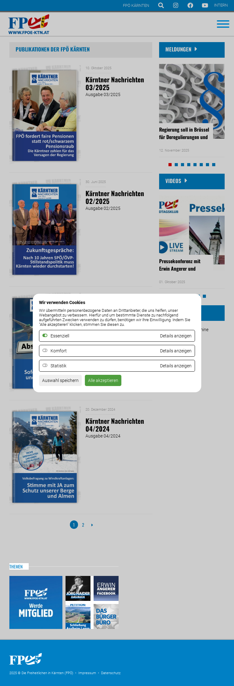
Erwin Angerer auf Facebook (105, 589)
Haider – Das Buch (79, 589)
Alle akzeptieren (103, 380)
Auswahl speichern (60, 380)
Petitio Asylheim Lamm (79, 615)
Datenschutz (110, 673)
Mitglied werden (35, 602)
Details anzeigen (176, 350)
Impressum (87, 673)
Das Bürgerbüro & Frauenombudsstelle (105, 615)
